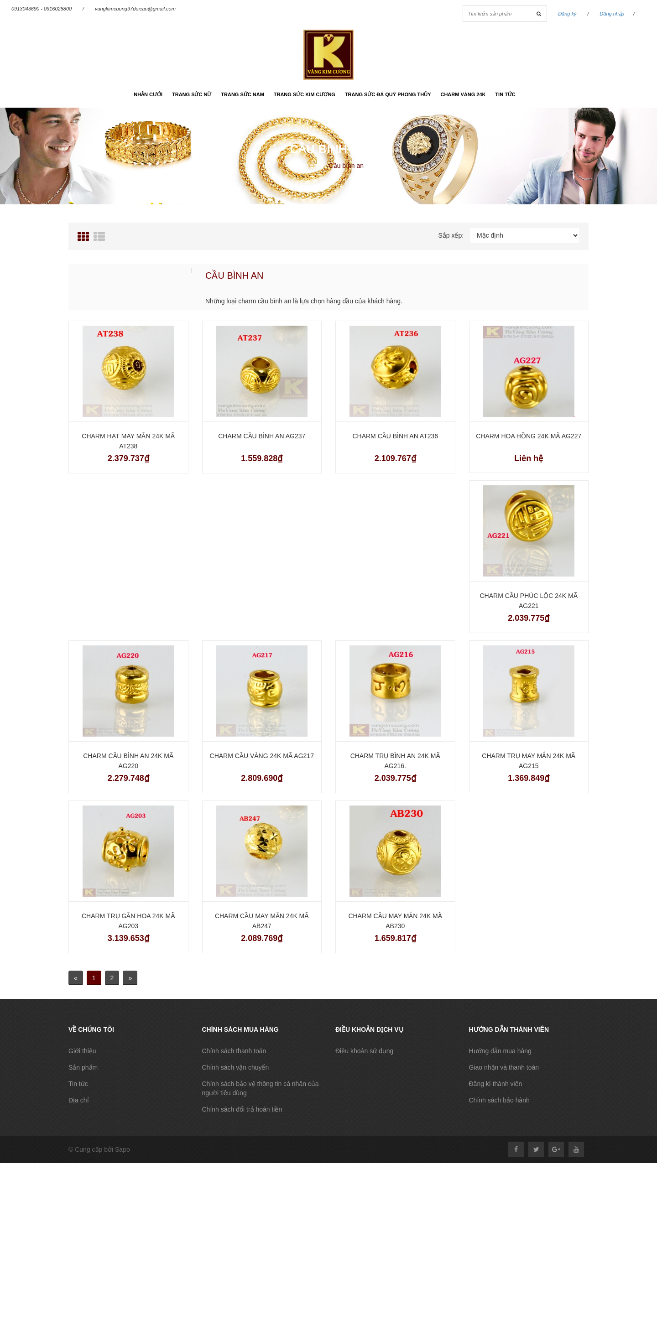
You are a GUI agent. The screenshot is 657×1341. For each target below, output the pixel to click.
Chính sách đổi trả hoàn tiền (242, 1109)
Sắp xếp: (451, 235)
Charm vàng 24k (462, 94)
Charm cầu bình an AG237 (261, 436)
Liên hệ (528, 458)
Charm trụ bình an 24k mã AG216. (395, 760)
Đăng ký (567, 13)
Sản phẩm (83, 1067)
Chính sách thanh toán (234, 1051)
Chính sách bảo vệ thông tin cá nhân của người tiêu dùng (260, 1088)
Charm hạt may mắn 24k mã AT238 (128, 441)
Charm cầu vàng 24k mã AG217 (262, 755)
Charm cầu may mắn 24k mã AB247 (262, 921)
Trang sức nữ (191, 94)
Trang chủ (306, 165)
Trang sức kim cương (304, 94)
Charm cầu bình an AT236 (395, 436)
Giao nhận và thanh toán (504, 1067)
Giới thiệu (82, 1051)
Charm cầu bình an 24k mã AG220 (128, 760)
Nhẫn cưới (148, 94)
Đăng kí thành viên (495, 1083)
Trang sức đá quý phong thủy (388, 94)
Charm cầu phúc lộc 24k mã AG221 (529, 600)
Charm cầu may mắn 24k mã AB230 (395, 921)
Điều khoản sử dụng (364, 1051)
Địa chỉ (78, 1100)
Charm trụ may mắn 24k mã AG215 (528, 760)
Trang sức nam (242, 94)
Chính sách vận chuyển (235, 1067)
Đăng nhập (612, 13)
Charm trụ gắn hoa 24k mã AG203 (128, 921)
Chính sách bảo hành (499, 1100)
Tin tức (505, 94)
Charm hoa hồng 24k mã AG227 (528, 436)
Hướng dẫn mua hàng (500, 1051)
